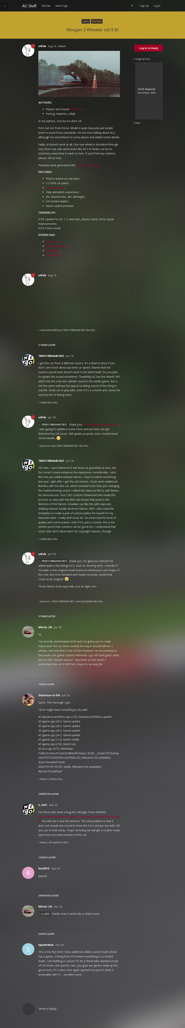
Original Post (141, 59)
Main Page (62, 5)
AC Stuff (29, 6)
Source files (53, 255)
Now (136, 122)
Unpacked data (56, 246)
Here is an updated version (101, 424)
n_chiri (45, 914)
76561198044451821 (54, 424)
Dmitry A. (76, 109)
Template (52, 250)
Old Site (46, 5)
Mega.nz (51, 241)
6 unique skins (55, 188)
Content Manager (88, 165)
